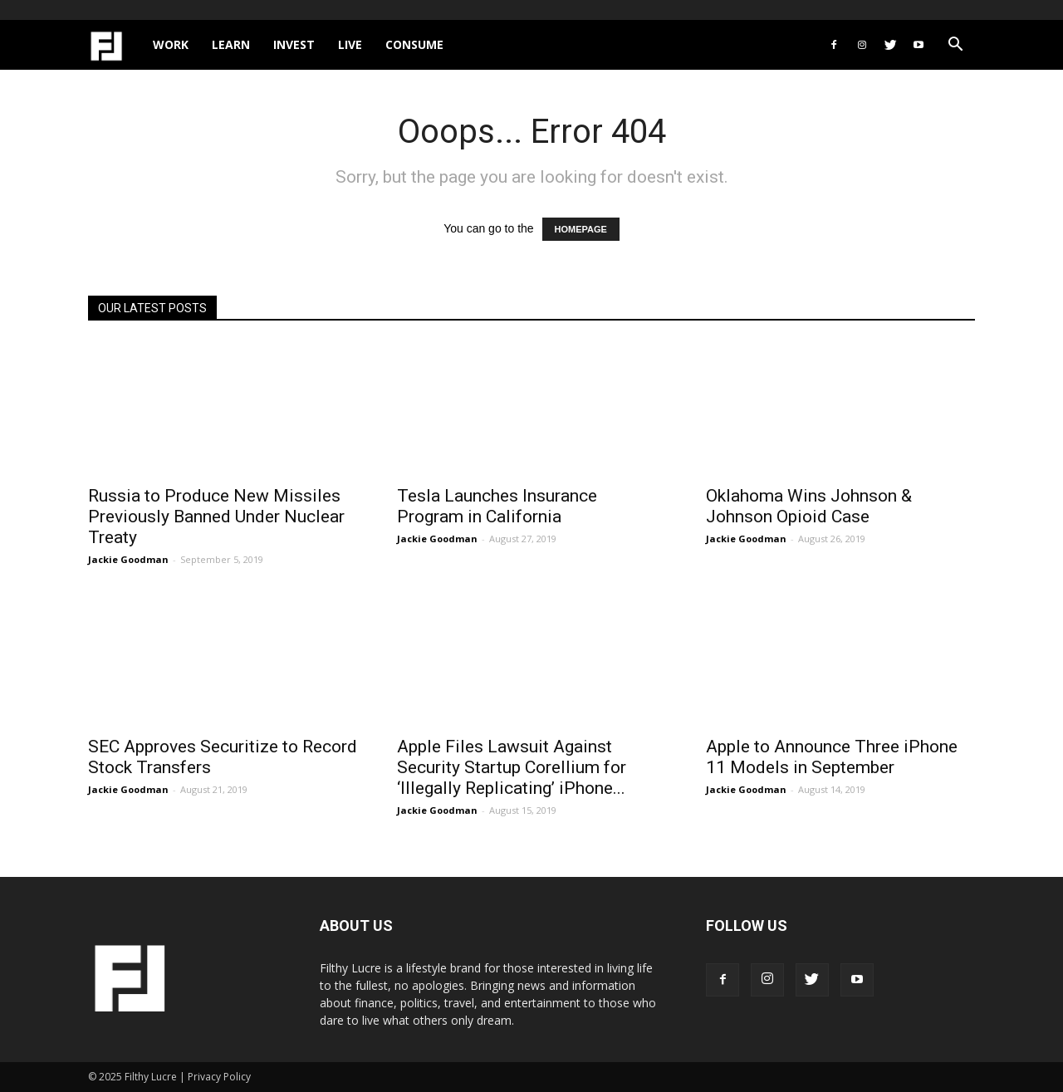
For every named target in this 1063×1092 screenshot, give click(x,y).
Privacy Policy (219, 1077)
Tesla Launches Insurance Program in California (497, 506)
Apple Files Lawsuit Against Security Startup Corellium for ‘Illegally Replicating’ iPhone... (511, 767)
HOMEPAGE (581, 229)
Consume (414, 44)
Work (171, 44)
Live (350, 44)
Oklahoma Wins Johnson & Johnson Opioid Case (809, 506)
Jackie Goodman (128, 559)
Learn (231, 44)
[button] (955, 46)
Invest (294, 44)
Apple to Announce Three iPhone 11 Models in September (832, 757)
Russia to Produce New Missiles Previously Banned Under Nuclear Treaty (216, 516)
